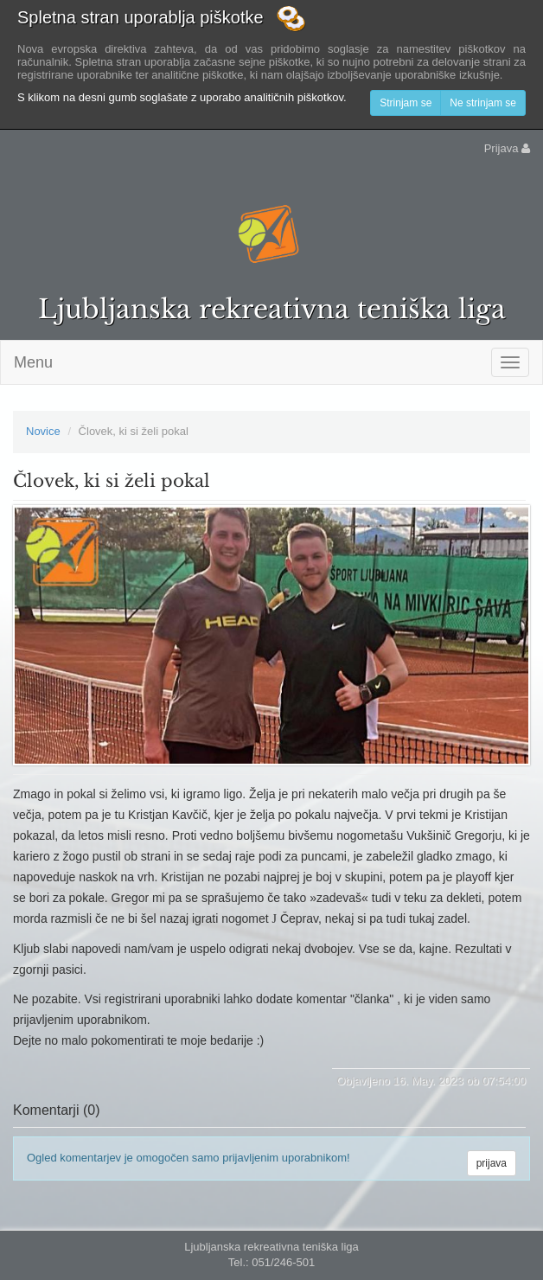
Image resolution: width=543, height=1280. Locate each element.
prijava (491, 1163)
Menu (33, 362)
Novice (43, 431)
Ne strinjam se (483, 103)
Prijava (507, 148)
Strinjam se (405, 103)
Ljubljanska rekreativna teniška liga (272, 309)
